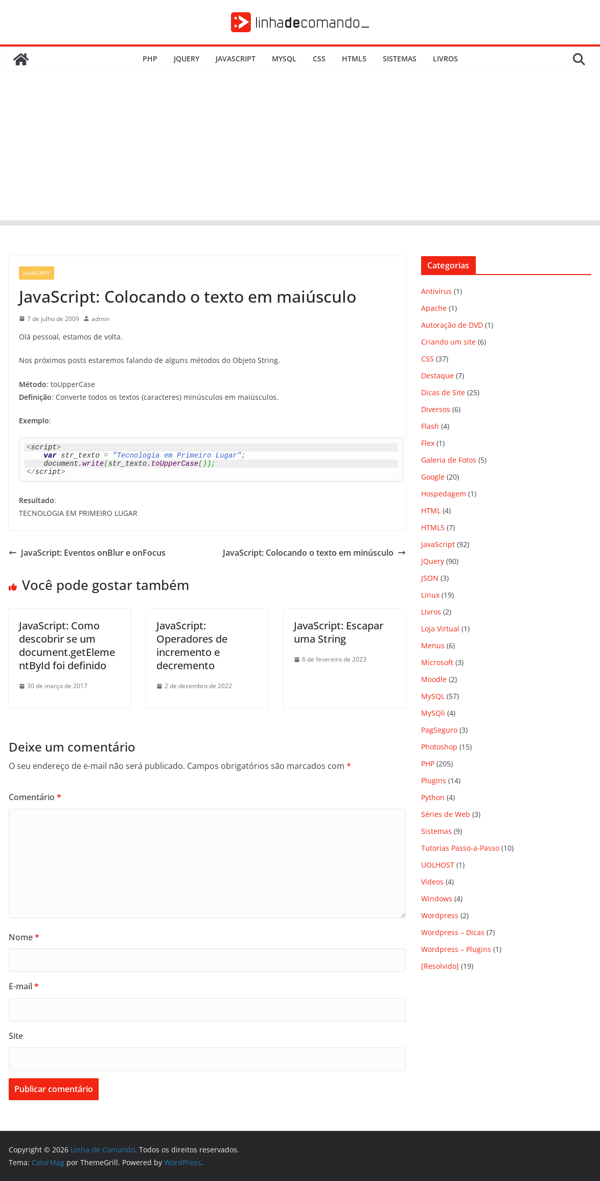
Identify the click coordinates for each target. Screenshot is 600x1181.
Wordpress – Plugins (456, 949)
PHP (150, 58)
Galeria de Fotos (448, 460)
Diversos (435, 409)
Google (433, 477)
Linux (430, 595)
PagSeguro (439, 730)
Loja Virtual (440, 628)
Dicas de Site (443, 392)
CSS (319, 58)
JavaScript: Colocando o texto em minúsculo (314, 552)
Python (433, 797)
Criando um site (448, 342)
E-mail (24, 986)
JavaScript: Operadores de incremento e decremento (191, 645)
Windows (436, 898)
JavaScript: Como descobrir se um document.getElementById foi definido (67, 645)
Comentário (35, 797)
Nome (24, 937)
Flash (430, 426)
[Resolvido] (440, 966)
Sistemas (400, 58)
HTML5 (354, 58)
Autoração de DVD (452, 325)
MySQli (433, 713)
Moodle (434, 679)
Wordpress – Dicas (452, 932)
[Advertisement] (300, 148)
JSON (430, 578)
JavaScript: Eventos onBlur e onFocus (87, 552)
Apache (434, 308)
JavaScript (236, 58)
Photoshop (439, 747)
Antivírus (436, 291)
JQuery (186, 58)
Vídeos (432, 882)
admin (100, 318)
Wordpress (439, 915)
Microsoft (437, 662)
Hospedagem (443, 493)
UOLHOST (437, 865)
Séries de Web (445, 814)
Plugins (433, 780)
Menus (433, 645)
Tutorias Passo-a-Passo (460, 848)
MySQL (284, 58)
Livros (445, 58)
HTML (431, 510)
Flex (427, 443)
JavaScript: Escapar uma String (338, 632)
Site (16, 1035)
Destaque (437, 375)
